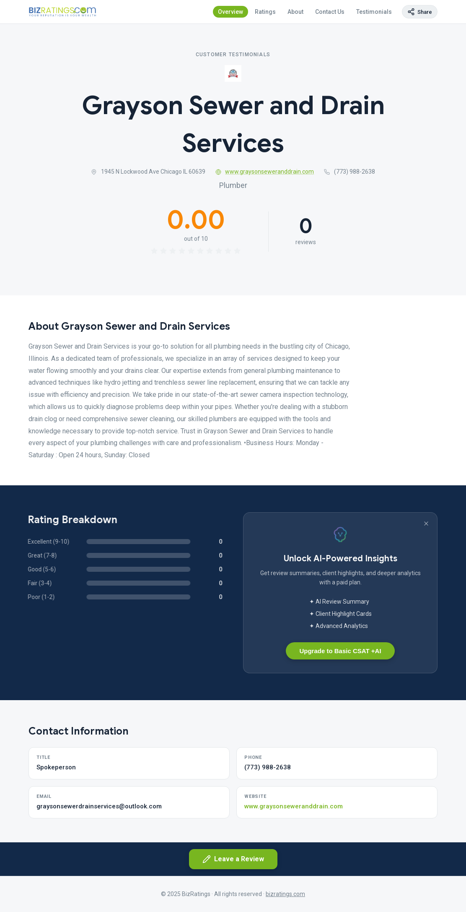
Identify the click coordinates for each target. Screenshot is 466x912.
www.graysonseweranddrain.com (264, 171)
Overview (230, 11)
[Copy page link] (420, 11)
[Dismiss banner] (426, 523)
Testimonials (374, 11)
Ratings (265, 11)
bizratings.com (285, 894)
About (295, 11)
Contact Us (329, 11)
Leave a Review (233, 859)
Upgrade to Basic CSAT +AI (340, 650)
